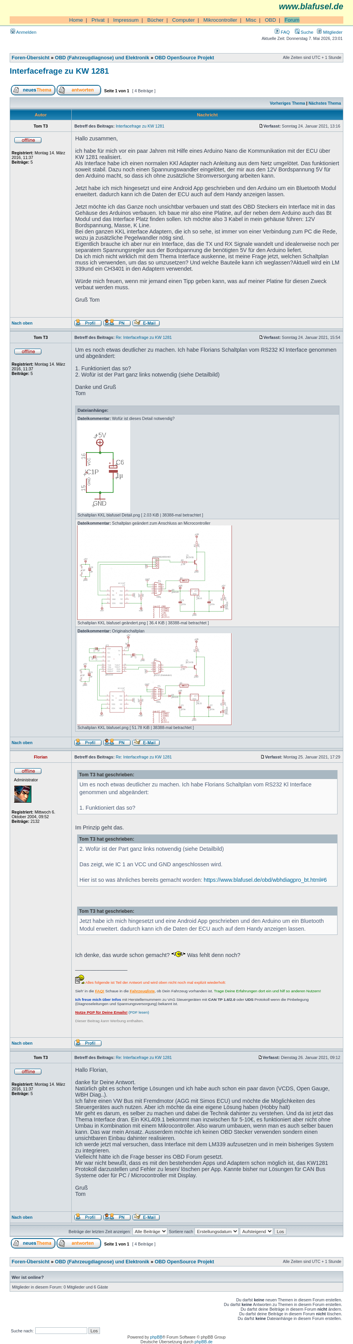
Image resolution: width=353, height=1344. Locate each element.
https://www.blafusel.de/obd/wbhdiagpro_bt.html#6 (265, 880)
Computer (183, 20)
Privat (98, 20)
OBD (270, 20)
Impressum (126, 20)
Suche (304, 32)
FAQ (282, 32)
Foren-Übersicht (31, 57)
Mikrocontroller (220, 20)
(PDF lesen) (112, 1012)
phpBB (156, 1337)
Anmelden (23, 32)
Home (76, 20)
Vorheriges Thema (287, 103)
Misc (251, 20)
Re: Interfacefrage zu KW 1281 (144, 337)
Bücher (155, 20)
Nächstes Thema (324, 103)
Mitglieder (330, 32)
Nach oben (22, 323)
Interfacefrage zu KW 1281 (59, 70)
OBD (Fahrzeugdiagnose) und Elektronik (102, 57)
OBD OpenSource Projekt (184, 57)
